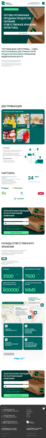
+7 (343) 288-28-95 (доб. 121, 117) (10, 422)
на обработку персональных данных (17, 226)
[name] (16, 219)
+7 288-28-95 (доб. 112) (8, 409)
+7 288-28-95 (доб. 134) (9, 415)
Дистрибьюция (29, 411)
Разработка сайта (4, 435)
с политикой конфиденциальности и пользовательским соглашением (15, 229)
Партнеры (28, 413)
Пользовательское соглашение (31, 435)
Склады (28, 415)
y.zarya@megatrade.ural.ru (10, 417)
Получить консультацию (16, 232)
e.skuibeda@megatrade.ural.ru (10, 410)
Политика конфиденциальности (31, 433)
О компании (28, 410)
